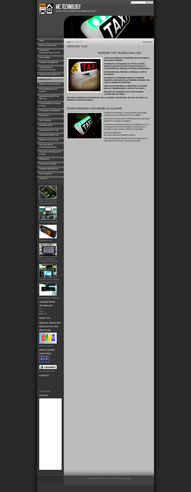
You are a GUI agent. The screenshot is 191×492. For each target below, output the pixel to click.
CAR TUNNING (45, 120)
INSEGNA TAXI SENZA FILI (49, 74)
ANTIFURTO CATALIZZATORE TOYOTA (49, 51)
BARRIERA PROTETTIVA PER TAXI (49, 97)
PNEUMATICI (44, 159)
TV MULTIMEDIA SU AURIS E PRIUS (50, 105)
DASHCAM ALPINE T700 (48, 135)
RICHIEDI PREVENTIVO (48, 169)
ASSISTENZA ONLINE (48, 164)
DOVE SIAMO (44, 58)
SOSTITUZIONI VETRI (48, 46)
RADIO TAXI (44, 116)
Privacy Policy (127, 478)
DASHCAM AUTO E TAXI (49, 130)
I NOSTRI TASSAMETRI (48, 62)
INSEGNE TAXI (45, 79)
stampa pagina (147, 42)
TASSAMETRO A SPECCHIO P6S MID (47, 68)
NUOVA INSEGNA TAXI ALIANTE (48, 90)
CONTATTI (43, 179)
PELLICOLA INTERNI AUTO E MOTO (50, 153)
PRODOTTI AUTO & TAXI (49, 140)
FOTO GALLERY (45, 174)
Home (69, 42)
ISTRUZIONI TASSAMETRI (49, 111)
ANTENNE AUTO (46, 125)
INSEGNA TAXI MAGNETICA (50, 84)
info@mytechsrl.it (44, 391)
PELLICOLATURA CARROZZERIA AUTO (47, 146)
